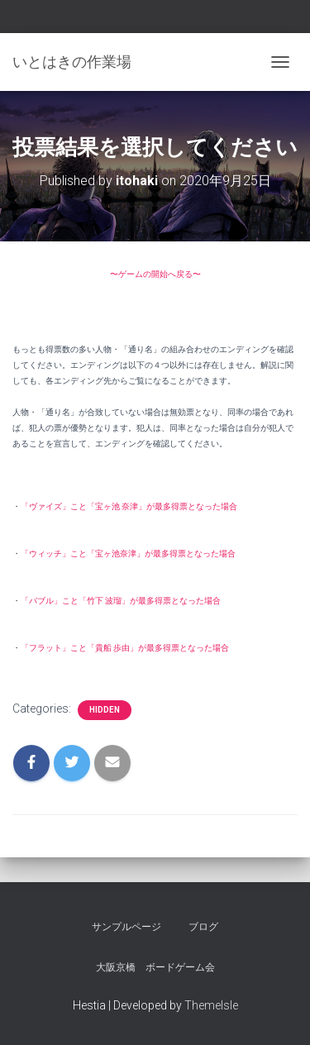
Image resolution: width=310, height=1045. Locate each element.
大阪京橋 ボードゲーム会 (155, 967)
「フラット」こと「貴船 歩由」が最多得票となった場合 (125, 647)
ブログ (203, 927)
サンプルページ (126, 927)
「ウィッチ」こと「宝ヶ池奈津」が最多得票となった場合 (128, 553)
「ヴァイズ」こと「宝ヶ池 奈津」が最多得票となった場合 (129, 506)
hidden (104, 709)
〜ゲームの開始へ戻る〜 (155, 274)
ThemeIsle (211, 1005)
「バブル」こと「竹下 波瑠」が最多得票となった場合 (121, 600)
